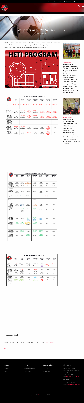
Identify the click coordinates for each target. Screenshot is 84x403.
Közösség (61, 1)
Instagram (47, 371)
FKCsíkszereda (42, 395)
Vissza (6, 349)
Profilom (70, 1)
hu (78, 1)
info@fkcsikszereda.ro (72, 376)
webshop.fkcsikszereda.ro (73, 384)
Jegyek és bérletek (29, 368)
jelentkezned (50, 342)
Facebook (46, 369)
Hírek (5, 371)
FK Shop (6, 368)
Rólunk (6, 374)
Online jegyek (28, 371)
